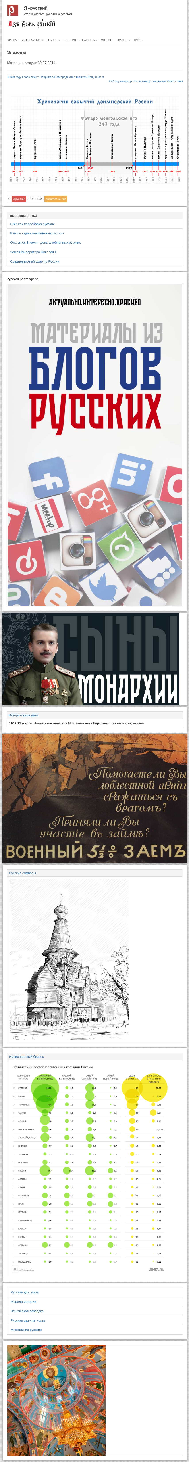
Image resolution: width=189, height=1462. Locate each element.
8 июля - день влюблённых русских (37, 233)
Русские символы (22, 873)
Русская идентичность (28, 1320)
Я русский (36, 8)
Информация (32, 40)
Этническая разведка (27, 1311)
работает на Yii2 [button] (56, 199)
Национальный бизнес (26, 1056)
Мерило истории (23, 1301)
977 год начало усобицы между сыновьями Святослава (146, 81)
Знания (53, 40)
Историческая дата (23, 715)
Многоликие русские (26, 1330)
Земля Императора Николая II (33, 252)
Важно (124, 40)
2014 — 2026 (35, 199)
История (71, 40)
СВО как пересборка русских (32, 224)
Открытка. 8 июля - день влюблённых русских (45, 242)
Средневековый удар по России (34, 261)
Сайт (139, 40)
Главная (13, 40)
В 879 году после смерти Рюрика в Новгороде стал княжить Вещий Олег (55, 77)
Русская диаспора (25, 1292)
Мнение (108, 40)
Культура (90, 40)
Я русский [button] (19, 199)
